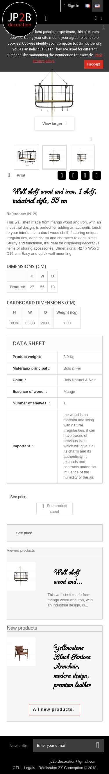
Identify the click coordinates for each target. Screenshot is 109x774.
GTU (17, 768)
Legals (30, 768)
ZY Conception (71, 768)
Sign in (71, 5)
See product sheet (54, 508)
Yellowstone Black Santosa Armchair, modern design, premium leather (72, 666)
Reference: (16, 214)
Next (92, 138)
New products (22, 628)
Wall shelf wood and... (67, 577)
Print (21, 175)
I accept (93, 64)
